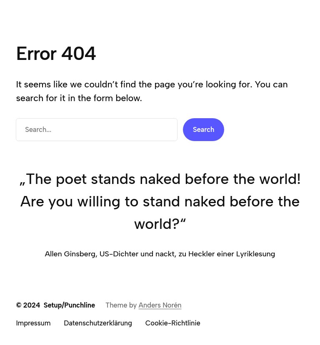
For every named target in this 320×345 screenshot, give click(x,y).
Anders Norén (160, 305)
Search (203, 129)
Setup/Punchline (69, 305)
